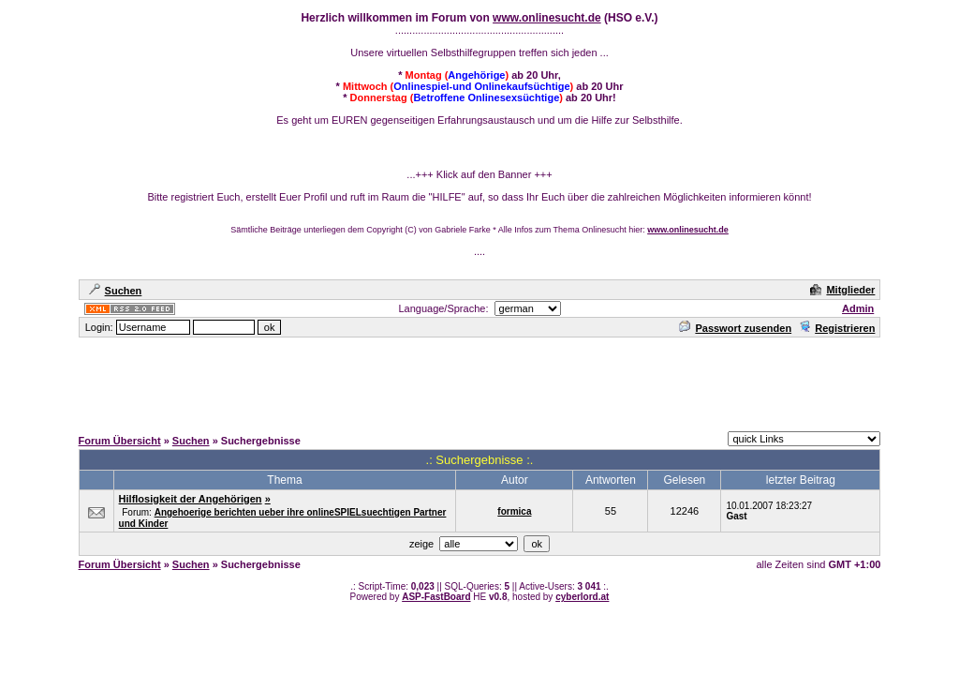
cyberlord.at (582, 597)
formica (514, 511)
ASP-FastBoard (436, 597)
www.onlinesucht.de (547, 17)
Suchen (115, 290)
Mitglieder (842, 289)
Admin (858, 308)
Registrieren (837, 328)
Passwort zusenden (735, 328)
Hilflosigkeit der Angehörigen (190, 498)
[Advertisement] (479, 381)
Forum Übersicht (120, 440)
